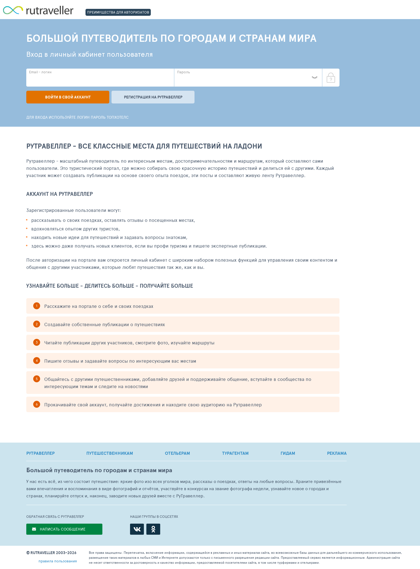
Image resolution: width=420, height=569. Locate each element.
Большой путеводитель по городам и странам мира (99, 470)
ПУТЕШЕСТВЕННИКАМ (109, 453)
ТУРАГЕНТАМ (235, 453)
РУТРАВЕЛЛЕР (40, 453)
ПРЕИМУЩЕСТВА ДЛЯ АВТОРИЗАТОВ (118, 12)
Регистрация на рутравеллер (153, 97)
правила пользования (57, 560)
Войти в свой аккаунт (67, 97)
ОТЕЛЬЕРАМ (177, 453)
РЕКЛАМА (337, 453)
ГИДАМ (288, 453)
